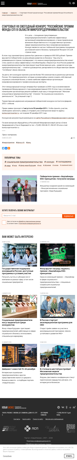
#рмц (28, 142)
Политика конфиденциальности (39, 440)
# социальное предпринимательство (24, 161)
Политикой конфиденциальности (30, 222)
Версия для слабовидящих (54, 418)
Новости (14, 13)
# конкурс (49, 161)
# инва (8, 165)
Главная (5, 13)
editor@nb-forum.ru (44, 412)
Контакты (17, 418)
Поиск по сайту (38, 418)
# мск (14, 165)
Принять (69, 456)
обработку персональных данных (30, 220)
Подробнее (7, 456)
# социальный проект (66, 165)
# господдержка (63, 161)
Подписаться (68, 215)
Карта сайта (26, 418)
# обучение (47, 165)
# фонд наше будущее (27, 165)
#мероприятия (8, 142)
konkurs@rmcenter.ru (10, 113)
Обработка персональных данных (38, 443)
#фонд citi (20, 142)
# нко (39, 165)
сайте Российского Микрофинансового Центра (55, 118)
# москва (55, 165)
